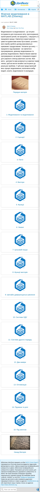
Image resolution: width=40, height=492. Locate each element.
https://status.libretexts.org (9, 485)
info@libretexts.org (32, 481)
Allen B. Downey (11, 26)
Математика (20, 9)
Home (8, 9)
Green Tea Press (19, 28)
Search (2, 489)
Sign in (37, 490)
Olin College (10, 28)
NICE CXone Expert (32, 462)
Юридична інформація (27, 477)
